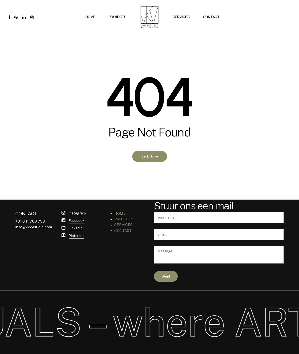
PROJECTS (123, 219)
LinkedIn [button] (76, 228)
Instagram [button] (77, 213)
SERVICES (123, 225)
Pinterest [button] (76, 236)
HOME (120, 213)
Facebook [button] (76, 221)
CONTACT (123, 230)
